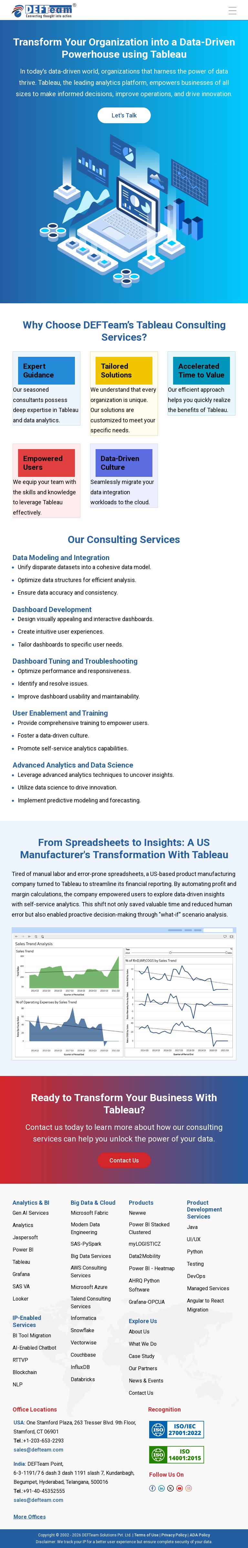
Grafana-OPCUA (147, 1302)
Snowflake (82, 1330)
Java (192, 1227)
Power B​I (23, 1250)
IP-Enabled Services (27, 1321)
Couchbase (83, 1355)
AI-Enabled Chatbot (34, 1348)
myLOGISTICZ (145, 1244)
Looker (20, 1299)
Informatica (83, 1318)
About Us (139, 1332)
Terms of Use (146, 1535)
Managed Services (208, 1288)
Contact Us (124, 1160)
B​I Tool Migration (32, 1335)
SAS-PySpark (86, 1244)
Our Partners (143, 1368)
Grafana (21, 1274)
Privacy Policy (174, 1535)
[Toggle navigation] (232, 10)
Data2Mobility (144, 1256)
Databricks (83, 1379)
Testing (195, 1264)
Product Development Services (204, 1209)
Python (195, 1252)
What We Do (143, 1344)
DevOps (196, 1276)
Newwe (137, 1213)
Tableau (21, 1262)
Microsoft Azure (89, 1287)
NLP (18, 1385)
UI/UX (194, 1239)
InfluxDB (80, 1367)
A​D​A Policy (200, 1535)
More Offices (30, 1517)
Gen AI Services (31, 1213)
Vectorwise (84, 1343)
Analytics (23, 1225)
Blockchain (25, 1372)
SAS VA (21, 1286)
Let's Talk (124, 115)
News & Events (146, 1381)
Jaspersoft (25, 1237)
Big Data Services (91, 1256)
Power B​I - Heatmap (152, 1268)
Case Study (142, 1356)
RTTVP (20, 1360)
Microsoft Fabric (89, 1213)
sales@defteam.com (38, 1450)
